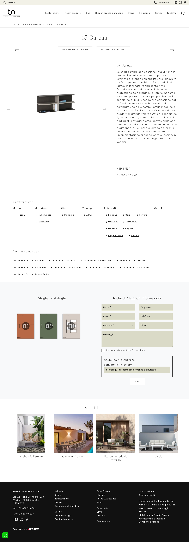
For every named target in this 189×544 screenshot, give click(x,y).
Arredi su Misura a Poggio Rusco (157, 506)
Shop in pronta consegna (109, 13)
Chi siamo (144, 13)
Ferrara (144, 215)
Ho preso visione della (126, 352)
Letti (99, 513)
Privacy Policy (139, 352)
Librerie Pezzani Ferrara (132, 261)
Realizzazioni (52, 13)
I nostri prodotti (72, 13)
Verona (135, 236)
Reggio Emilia (115, 236)
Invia (137, 383)
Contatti (171, 13)
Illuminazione (146, 493)
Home (16, 24)
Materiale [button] (41, 208)
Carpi (129, 215)
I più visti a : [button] (112, 208)
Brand (131, 13)
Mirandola (131, 222)
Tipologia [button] (88, 208)
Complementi (147, 496)
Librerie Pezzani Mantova (97, 261)
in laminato (45, 215)
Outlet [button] (158, 208)
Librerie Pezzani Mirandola (31, 268)
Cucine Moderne (64, 521)
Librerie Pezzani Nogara (136, 268)
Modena (112, 229)
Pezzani (21, 215)
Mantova (113, 222)
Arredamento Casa (32, 24)
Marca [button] (17, 208)
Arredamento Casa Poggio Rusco (154, 512)
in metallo (44, 222)
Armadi (101, 517)
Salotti (100, 504)
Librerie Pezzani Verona (102, 268)
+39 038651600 (26, 510)
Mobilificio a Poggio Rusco (154, 516)
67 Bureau (61, 24)
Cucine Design (63, 517)
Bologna (112, 215)
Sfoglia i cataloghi (113, 49)
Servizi (158, 13)
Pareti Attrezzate (106, 500)
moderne (69, 215)
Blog (88, 13)
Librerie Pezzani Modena (30, 261)
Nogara (130, 229)
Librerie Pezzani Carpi (64, 261)
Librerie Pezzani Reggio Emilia (33, 276)
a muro (90, 215)
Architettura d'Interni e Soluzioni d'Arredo (152, 522)
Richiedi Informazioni (75, 49)
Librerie (48, 24)
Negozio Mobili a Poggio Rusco (156, 502)
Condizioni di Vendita (67, 507)
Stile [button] (63, 208)
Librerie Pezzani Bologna (67, 268)
